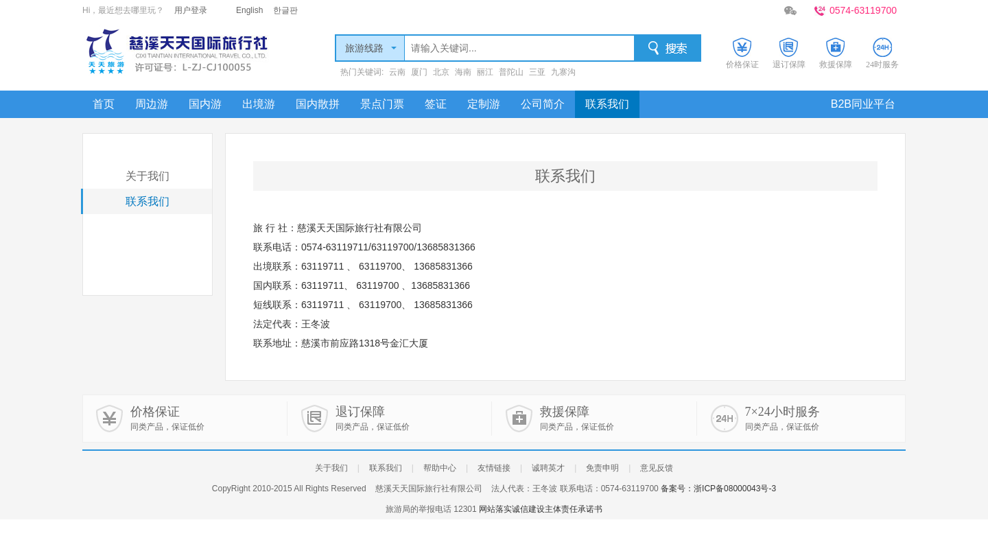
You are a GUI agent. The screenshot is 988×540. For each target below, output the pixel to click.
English (249, 10)
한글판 (285, 10)
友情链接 (494, 468)
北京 (441, 72)
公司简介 (543, 104)
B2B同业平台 (863, 104)
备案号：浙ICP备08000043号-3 (718, 488)
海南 (463, 72)
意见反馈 (656, 468)
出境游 (258, 104)
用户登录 (190, 10)
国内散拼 (318, 104)
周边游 (151, 104)
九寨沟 (563, 72)
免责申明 (602, 468)
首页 (104, 104)
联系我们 (607, 104)
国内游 (205, 104)
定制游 (483, 104)
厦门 (419, 72)
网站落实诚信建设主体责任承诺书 (540, 509)
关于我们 (147, 176)
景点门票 (382, 104)
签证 (436, 104)
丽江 (485, 72)
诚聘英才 (548, 468)
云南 (397, 72)
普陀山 (511, 72)
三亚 (537, 72)
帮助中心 (439, 468)
